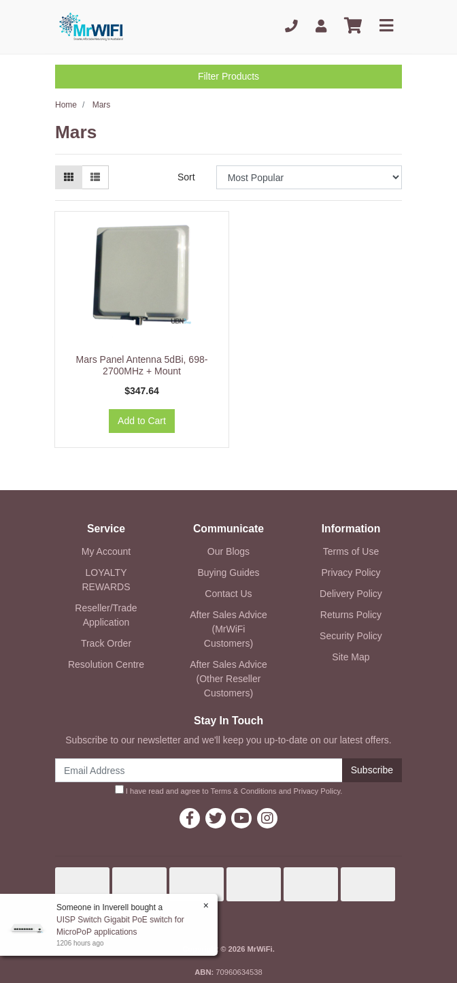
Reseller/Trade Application (106, 615)
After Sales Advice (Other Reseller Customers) (228, 678)
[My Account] (321, 26)
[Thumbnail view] (68, 177)
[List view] (95, 177)
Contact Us (228, 593)
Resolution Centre (106, 664)
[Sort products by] (309, 177)
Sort (186, 177)
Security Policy (351, 635)
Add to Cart (142, 420)
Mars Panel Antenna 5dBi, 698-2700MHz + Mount (142, 365)
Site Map (350, 656)
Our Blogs (228, 551)
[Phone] (291, 26)
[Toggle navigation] (386, 26)
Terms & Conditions (244, 791)
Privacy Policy (350, 572)
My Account (106, 551)
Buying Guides (228, 572)
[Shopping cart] (353, 26)
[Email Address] (199, 770)
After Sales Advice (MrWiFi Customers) (228, 629)
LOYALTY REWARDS (106, 579)
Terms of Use (351, 551)
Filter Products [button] (228, 76)
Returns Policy (351, 614)
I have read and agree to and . (229, 790)
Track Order (106, 643)
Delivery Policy (351, 593)
